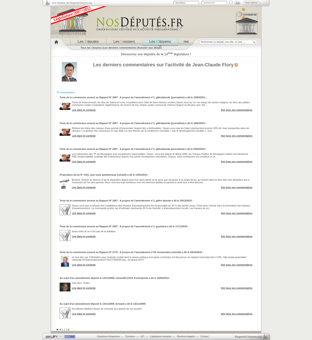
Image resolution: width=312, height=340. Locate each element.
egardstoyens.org (248, 336)
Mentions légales (186, 336)
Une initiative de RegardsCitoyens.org (72, 3)
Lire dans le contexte (84, 110)
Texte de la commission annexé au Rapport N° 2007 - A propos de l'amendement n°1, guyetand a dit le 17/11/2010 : (124, 226)
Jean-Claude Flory (213, 64)
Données (130, 336)
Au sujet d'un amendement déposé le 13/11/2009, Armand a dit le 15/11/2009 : (103, 303)
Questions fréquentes (108, 336)
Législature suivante (160, 336)
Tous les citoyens (91, 47)
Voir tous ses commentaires (236, 110)
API (143, 336)
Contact (205, 336)
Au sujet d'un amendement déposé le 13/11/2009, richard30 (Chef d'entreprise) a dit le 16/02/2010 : (115, 278)
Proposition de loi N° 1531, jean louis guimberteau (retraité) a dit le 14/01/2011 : (104, 174)
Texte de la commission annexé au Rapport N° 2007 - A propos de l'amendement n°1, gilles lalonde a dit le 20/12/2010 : (126, 200)
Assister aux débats (150, 47)
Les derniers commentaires (119, 47)
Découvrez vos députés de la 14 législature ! (156, 54)
